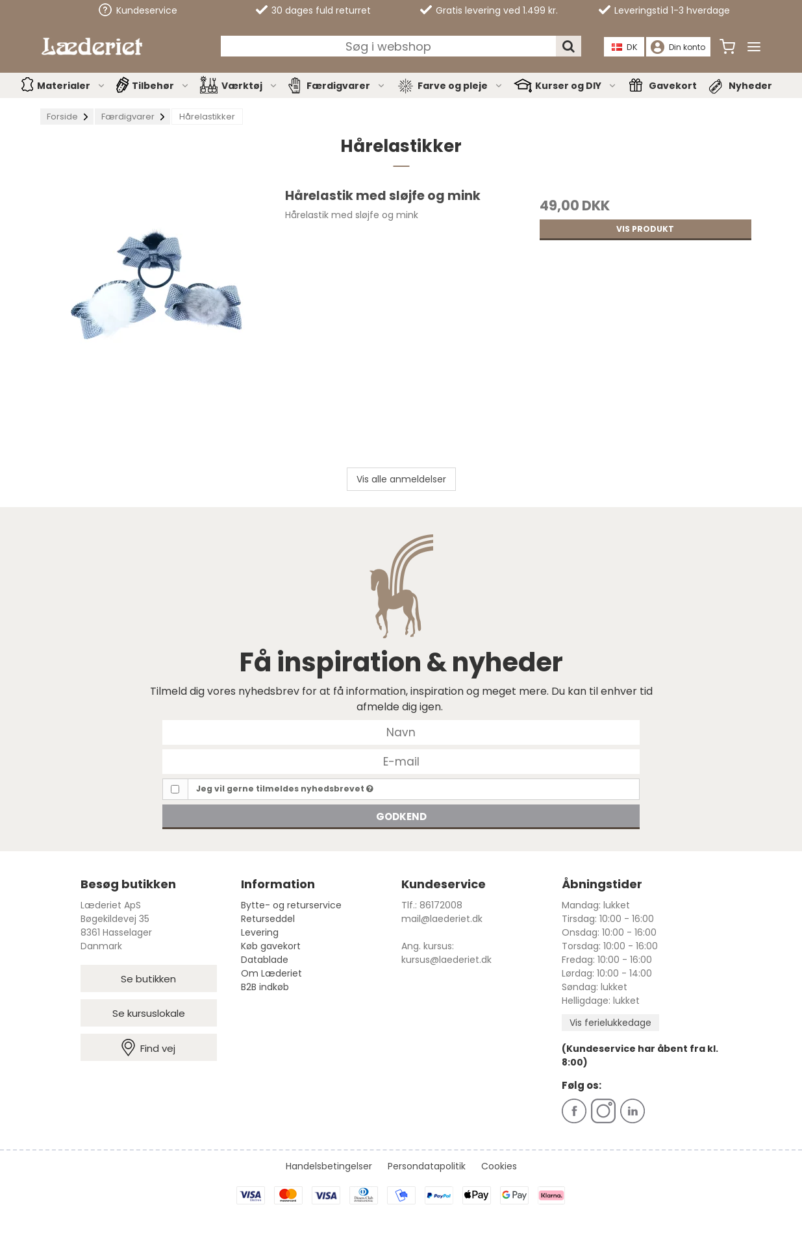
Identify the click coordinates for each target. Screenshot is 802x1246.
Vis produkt (645, 228)
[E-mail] (401, 760)
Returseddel (268, 918)
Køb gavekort (271, 946)
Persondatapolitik (427, 1166)
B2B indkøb (265, 986)
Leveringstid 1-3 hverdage (664, 10)
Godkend (401, 816)
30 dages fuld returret (313, 10)
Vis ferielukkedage (610, 1022)
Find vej (148, 1047)
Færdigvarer (346, 85)
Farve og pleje (460, 85)
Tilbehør (161, 85)
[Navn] (401, 731)
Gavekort (673, 85)
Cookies (499, 1166)
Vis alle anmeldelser (401, 479)
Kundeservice (138, 10)
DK (625, 47)
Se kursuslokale (148, 1013)
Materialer (71, 85)
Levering (260, 932)
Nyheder (750, 85)
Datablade (264, 959)
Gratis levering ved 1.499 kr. (489, 10)
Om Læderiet (271, 973)
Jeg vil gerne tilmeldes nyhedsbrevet (284, 788)
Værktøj (249, 85)
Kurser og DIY (576, 85)
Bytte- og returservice (291, 905)
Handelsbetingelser (329, 1166)
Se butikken (148, 979)
